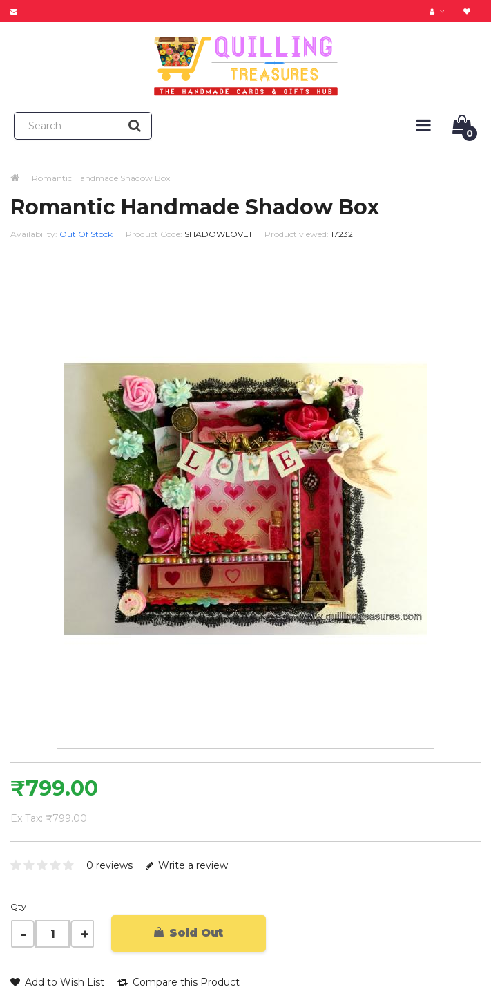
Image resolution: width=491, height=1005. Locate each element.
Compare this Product (178, 982)
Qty (18, 906)
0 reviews (109, 865)
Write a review (187, 865)
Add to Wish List (57, 982)
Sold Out (188, 932)
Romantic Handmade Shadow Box (101, 178)
